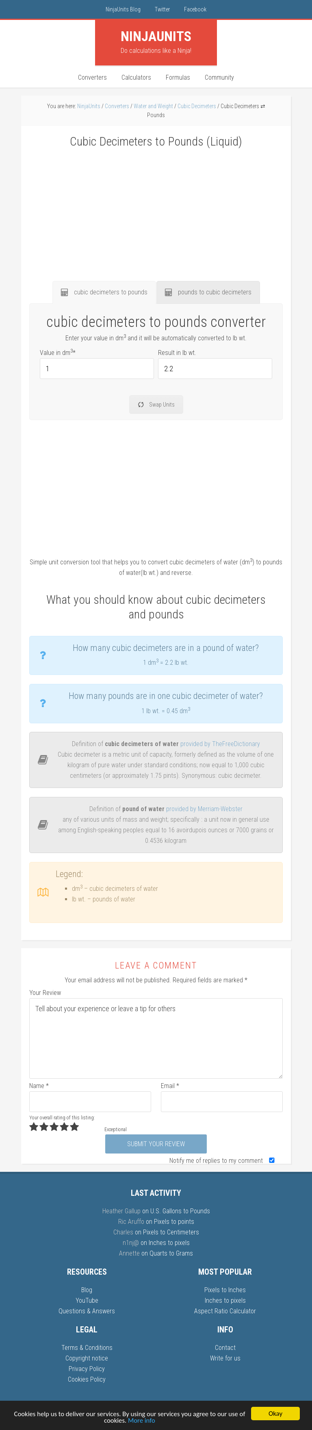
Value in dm (58, 353)
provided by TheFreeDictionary (220, 744)
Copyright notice (86, 1358)
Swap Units (156, 404)
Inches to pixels (169, 1243)
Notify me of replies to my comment (223, 1160)
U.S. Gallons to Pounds (180, 1211)
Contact (225, 1348)
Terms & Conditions (87, 1348)
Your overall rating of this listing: (62, 1118)
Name (39, 1086)
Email (170, 1086)
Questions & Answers (86, 1311)
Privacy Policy (87, 1369)
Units (156, 36)
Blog (86, 1290)
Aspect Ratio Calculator (225, 1311)
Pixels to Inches (225, 1290)
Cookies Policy (87, 1379)
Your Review (45, 993)
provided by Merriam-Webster (204, 809)
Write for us (225, 1358)
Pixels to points (174, 1221)
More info (145, 1421)
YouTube (87, 1300)
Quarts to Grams (171, 1253)
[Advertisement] (156, 210)
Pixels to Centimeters (171, 1232)
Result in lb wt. (177, 353)
